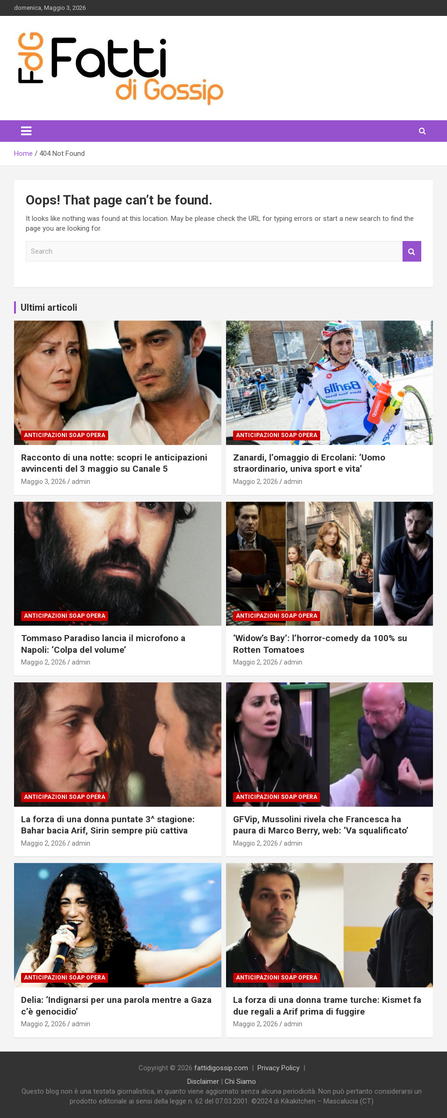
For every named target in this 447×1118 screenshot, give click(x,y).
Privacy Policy (278, 1068)
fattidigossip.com (221, 1068)
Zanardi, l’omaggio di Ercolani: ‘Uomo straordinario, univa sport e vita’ (309, 463)
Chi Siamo (240, 1081)
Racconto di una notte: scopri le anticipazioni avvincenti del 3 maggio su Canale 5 (114, 463)
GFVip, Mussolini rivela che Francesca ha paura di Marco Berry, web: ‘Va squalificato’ (321, 825)
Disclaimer (203, 1081)
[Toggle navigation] (26, 131)
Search (412, 251)
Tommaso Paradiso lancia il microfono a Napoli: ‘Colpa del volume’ (103, 644)
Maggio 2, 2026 (255, 481)
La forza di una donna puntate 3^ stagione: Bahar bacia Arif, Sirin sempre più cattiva (108, 825)
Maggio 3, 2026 (43, 481)
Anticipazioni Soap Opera (64, 435)
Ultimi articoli (49, 307)
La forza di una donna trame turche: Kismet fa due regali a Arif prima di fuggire (327, 1005)
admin (81, 481)
